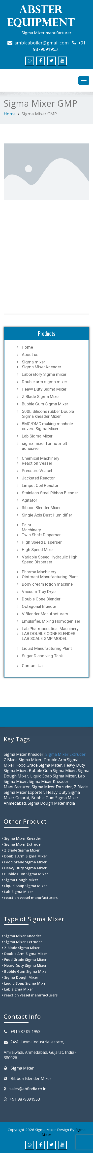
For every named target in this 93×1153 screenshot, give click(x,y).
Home (10, 114)
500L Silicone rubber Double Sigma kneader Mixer (48, 414)
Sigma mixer (33, 361)
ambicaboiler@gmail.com (41, 43)
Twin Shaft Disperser (41, 534)
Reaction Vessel (37, 463)
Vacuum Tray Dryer (39, 591)
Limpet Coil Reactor (40, 485)
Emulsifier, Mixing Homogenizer (51, 621)
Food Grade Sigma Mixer (25, 862)
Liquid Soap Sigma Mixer (25, 885)
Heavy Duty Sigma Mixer (44, 389)
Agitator (29, 500)
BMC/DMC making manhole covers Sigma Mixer (47, 426)
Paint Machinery (31, 527)
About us (30, 354)
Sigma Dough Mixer (21, 879)
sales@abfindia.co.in (27, 1089)
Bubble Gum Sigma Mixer (45, 403)
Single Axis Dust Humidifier (47, 515)
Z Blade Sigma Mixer (41, 396)
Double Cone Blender (41, 598)
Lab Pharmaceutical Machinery (50, 628)
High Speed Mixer (38, 549)
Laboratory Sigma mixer (44, 374)
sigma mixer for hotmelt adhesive (44, 446)
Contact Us (32, 665)
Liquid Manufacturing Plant (47, 648)
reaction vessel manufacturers (31, 897)
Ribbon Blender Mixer (41, 507)
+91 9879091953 (25, 1099)
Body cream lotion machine (47, 584)
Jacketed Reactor (38, 478)
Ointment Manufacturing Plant (50, 576)
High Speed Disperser (42, 542)
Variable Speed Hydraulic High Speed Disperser (49, 559)
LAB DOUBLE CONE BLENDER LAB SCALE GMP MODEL (48, 636)
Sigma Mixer (22, 1068)
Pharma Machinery (39, 571)
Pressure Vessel (37, 470)
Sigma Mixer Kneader (41, 366)
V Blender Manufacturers (45, 613)
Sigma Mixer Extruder (65, 754)
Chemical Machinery (40, 458)
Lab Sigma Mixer (37, 436)
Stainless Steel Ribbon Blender (50, 492)
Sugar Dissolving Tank (42, 655)
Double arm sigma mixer (44, 381)
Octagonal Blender (39, 606)
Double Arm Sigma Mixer (25, 856)
